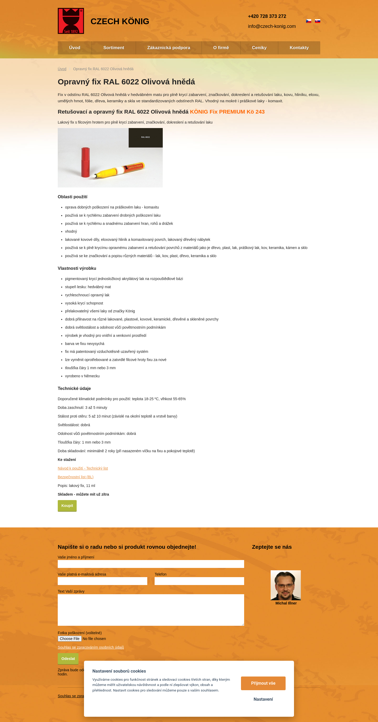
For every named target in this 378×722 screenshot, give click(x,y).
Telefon (160, 574)
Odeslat (68, 659)
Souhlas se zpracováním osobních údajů (91, 647)
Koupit (67, 506)
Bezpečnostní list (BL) (75, 477)
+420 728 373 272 (267, 16)
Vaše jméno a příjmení (76, 557)
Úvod (62, 69)
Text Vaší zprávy (71, 591)
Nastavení (263, 699)
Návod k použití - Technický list (83, 468)
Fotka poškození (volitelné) (80, 633)
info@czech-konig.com (272, 26)
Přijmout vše (263, 683)
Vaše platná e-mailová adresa (82, 574)
